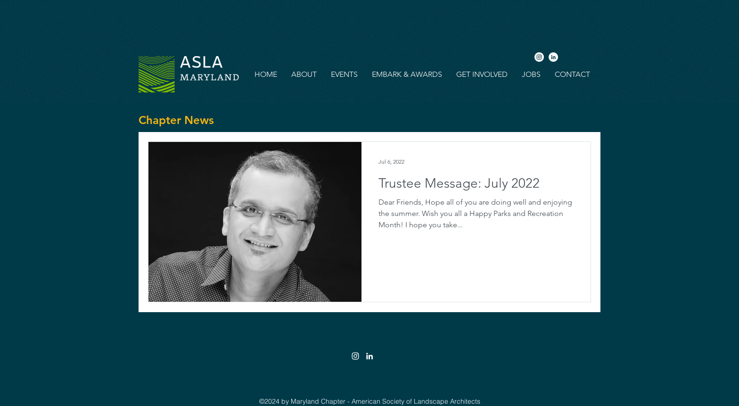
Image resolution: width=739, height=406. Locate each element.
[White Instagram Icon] (355, 356)
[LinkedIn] (553, 57)
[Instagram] (539, 57)
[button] (304, 74)
